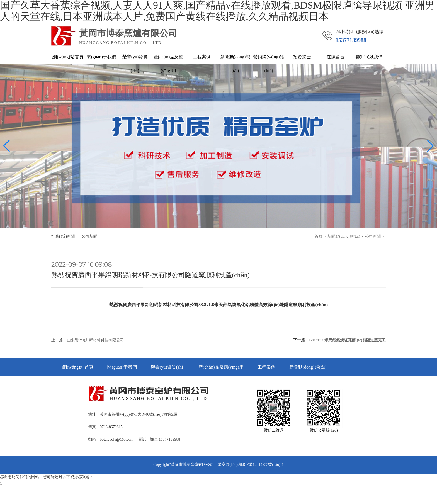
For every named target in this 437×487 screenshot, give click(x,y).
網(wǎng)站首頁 (67, 56)
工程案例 (202, 56)
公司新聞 (89, 236)
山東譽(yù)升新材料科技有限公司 (95, 340)
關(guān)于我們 (101, 56)
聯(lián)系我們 (369, 56)
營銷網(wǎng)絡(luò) (268, 63)
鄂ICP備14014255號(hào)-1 (261, 464)
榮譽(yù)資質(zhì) (135, 63)
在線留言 (335, 56)
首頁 (318, 236)
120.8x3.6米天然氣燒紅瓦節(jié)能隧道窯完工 (347, 340)
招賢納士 (302, 56)
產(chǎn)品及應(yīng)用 (168, 63)
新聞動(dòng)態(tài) (235, 63)
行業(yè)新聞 (63, 236)
